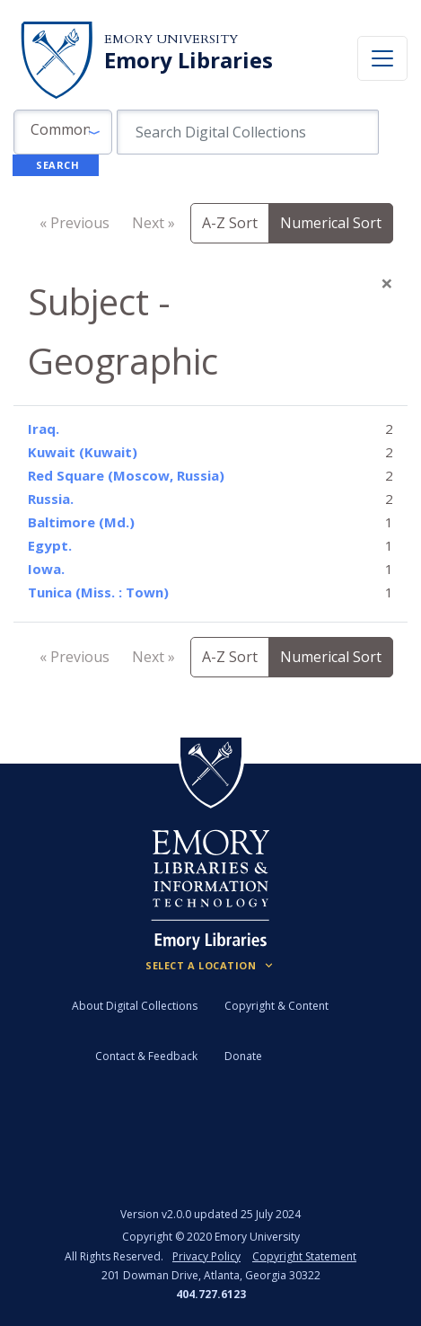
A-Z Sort (230, 223)
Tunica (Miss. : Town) (98, 592)
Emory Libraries (188, 60)
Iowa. (46, 569)
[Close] (387, 283)
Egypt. (50, 545)
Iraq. (43, 429)
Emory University (171, 39)
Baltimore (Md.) (81, 522)
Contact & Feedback (146, 1056)
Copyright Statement (304, 1256)
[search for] (248, 132)
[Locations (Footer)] (210, 966)
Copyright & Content (276, 1005)
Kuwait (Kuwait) (82, 452)
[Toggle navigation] (382, 58)
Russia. (51, 499)
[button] (62, 132)
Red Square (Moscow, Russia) (126, 475)
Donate (243, 1056)
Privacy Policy (206, 1256)
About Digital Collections (134, 1005)
